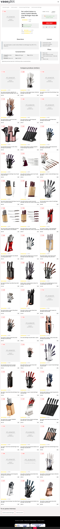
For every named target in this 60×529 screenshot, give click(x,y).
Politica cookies (40, 520)
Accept (34, 528)
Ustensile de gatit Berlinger (24, 7)
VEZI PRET (49, 23)
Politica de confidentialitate (30, 520)
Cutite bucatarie (14, 7)
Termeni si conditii (19, 520)
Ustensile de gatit (5, 7)
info (18, 95)
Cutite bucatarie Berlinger (36, 7)
